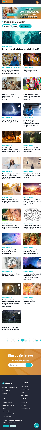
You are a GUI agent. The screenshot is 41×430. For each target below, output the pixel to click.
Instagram (6, 393)
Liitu (29, 365)
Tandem (4, 408)
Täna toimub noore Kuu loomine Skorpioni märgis (10, 121)
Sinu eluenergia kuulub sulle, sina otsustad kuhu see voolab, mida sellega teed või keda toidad (11, 176)
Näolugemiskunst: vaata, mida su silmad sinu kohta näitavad (10, 227)
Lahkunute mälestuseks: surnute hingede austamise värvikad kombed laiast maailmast (31, 96)
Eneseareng (24, 386)
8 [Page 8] (18, 340)
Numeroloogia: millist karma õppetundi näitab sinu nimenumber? (11, 251)
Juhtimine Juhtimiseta (8, 414)
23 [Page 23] (37, 340)
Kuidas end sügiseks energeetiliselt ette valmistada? (29, 301)
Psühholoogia (25, 389)
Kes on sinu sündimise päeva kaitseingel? (20, 49)
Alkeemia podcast (7, 402)
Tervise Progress (6, 416)
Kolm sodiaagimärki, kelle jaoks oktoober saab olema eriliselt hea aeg (10, 201)
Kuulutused (24, 402)
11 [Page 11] (29, 340)
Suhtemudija (5, 411)
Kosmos (15, 26)
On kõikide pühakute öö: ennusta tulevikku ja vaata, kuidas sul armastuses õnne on (11, 150)
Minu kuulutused (25, 408)
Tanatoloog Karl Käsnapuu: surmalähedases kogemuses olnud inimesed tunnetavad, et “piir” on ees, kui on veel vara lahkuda (11, 303)
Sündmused (24, 405)
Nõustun (6, 426)
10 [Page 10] (26, 340)
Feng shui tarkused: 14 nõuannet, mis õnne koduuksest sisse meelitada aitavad (10, 96)
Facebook (6, 390)
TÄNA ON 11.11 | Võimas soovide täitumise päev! (30, 71)
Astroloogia (17, 67)
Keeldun (13, 426)
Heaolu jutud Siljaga (8, 405)
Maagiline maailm (25, 26)
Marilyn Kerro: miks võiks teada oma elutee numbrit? (10, 328)
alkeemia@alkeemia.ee (9, 387)
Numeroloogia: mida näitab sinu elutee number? (11, 275)
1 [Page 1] (7, 340)
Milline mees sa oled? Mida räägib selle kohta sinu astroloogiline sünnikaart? (10, 71)
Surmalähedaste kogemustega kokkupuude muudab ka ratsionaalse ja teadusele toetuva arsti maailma (31, 123)
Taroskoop (6, 26)
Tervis (23, 392)
